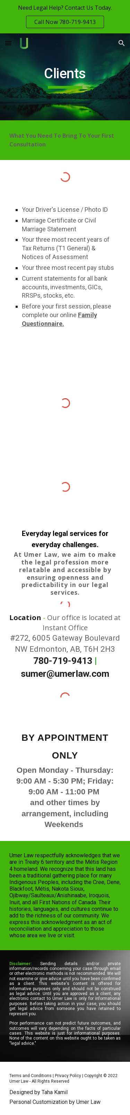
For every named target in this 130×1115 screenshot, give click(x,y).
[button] (8, 43)
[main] (65, 76)
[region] (65, 16)
